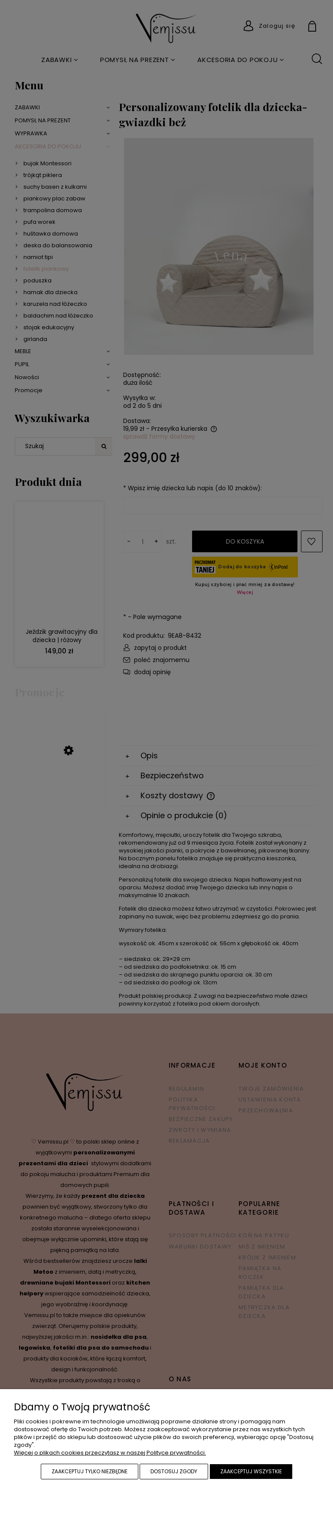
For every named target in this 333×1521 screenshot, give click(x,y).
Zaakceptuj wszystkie (251, 1471)
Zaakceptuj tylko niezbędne (89, 1471)
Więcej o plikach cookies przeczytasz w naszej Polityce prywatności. (110, 1453)
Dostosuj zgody (173, 1471)
